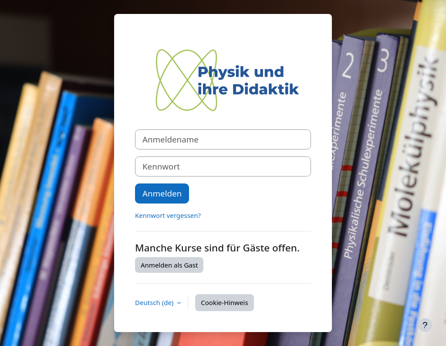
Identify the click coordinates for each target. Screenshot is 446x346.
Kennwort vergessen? (168, 215)
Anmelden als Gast (169, 265)
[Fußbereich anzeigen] (425, 325)
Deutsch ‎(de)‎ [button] (155, 302)
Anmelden (162, 193)
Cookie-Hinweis (224, 302)
